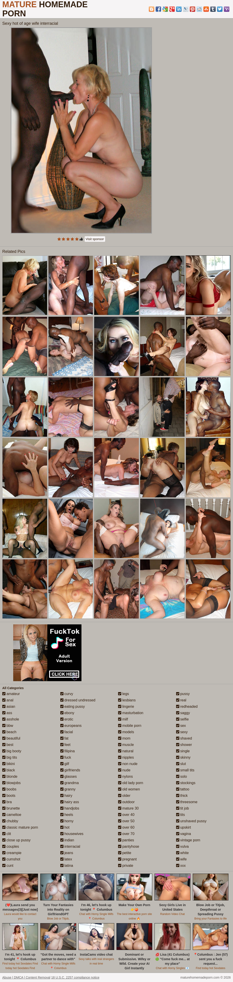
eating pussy (72, 706)
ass (7, 713)
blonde (10, 776)
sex (181, 726)
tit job (182, 808)
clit (6, 834)
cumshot (11, 859)
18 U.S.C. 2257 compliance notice (75, 977)
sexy (182, 732)
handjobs (69, 808)
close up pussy (16, 840)
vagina (183, 834)
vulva (182, 846)
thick (182, 796)
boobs (9, 789)
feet (65, 745)
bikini (8, 764)
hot (65, 827)
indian (67, 840)
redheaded (187, 706)
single (183, 751)
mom (124, 738)
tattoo (182, 789)
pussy (183, 694)
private (125, 865)
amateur (11, 694)
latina (66, 865)
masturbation (130, 713)
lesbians (127, 700)
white (182, 853)
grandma (69, 783)
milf (123, 719)
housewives (72, 834)
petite (124, 853)
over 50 (126, 821)
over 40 (126, 815)
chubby (10, 821)
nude (124, 770)
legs (123, 694)
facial (66, 732)
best (7, 745)
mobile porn (129, 726)
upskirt (183, 827)
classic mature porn (20, 827)
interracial (70, 846)
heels (66, 815)
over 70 (126, 834)
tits (180, 815)
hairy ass (69, 802)
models (126, 732)
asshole (10, 719)
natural (125, 751)
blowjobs (11, 783)
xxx (181, 865)
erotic (66, 719)
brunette (11, 808)
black (8, 770)
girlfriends (70, 770)
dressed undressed (78, 700)
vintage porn (188, 840)
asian (8, 706)
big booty (11, 751)
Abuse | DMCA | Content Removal (26, 977)
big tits (9, 757)
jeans (66, 853)
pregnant (127, 859)
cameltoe (11, 815)
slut (181, 764)
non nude (127, 764)
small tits (185, 770)
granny (68, 789)
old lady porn (130, 783)
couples (10, 846)
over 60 (126, 827)
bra (7, 802)
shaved (184, 738)
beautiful (11, 738)
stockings (185, 783)
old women (129, 789)
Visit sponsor (95, 239)
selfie (182, 719)
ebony (67, 713)
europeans (71, 726)
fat (64, 738)
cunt (7, 865)
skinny (183, 757)
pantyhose (128, 846)
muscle (126, 745)
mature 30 (128, 808)
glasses (68, 776)
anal (7, 700)
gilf (64, 764)
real (181, 700)
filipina (67, 751)
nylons (125, 776)
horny (66, 821)
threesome (187, 802)
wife (181, 859)
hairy (66, 796)
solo (181, 776)
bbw (7, 726)
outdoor (126, 802)
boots (8, 796)
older (124, 796)
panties (126, 840)
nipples (126, 757)
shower (184, 745)
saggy (183, 713)
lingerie (126, 706)
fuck (65, 757)
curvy (66, 694)
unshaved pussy (191, 821)
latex (66, 859)
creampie (11, 853)
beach (9, 732)
